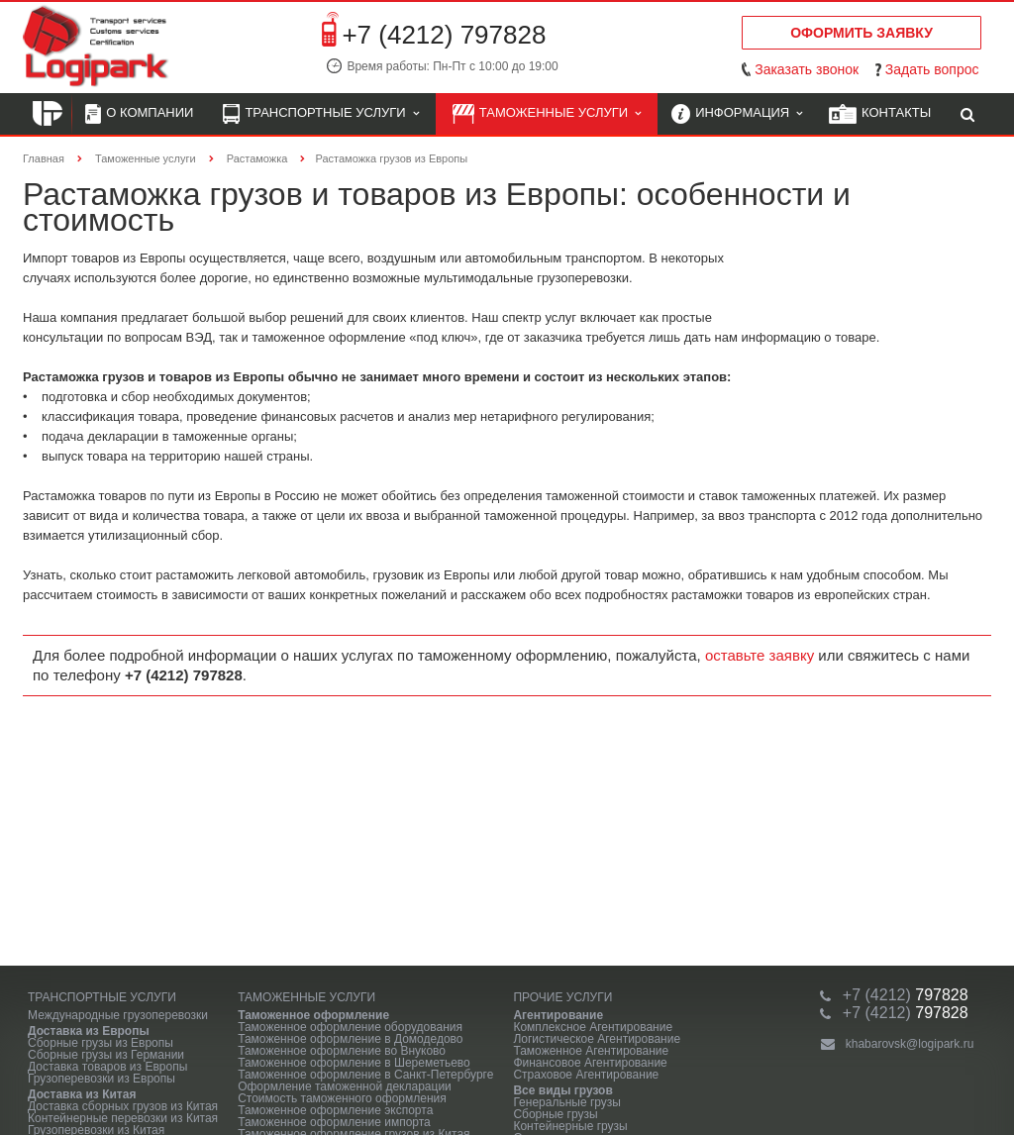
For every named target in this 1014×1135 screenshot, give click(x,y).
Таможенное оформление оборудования (350, 1027)
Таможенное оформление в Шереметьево (354, 1063)
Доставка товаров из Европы (107, 1067)
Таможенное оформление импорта (334, 1122)
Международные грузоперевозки (118, 1015)
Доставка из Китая (82, 1094)
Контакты (880, 114)
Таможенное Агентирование (590, 1051)
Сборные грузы (555, 1114)
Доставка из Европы (89, 1031)
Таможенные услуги (547, 114)
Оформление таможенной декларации (345, 1086)
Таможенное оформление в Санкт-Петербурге (365, 1075)
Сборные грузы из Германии (106, 1055)
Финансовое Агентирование (589, 1063)
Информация (736, 114)
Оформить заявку (861, 33)
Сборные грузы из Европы (100, 1043)
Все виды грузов (562, 1090)
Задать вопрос (932, 69)
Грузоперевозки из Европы (101, 1078)
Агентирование (558, 1015)
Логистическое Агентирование (596, 1039)
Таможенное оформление (313, 1015)
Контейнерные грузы (570, 1126)
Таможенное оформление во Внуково (342, 1051)
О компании (139, 114)
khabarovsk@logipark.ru (910, 1044)
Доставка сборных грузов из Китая (123, 1106)
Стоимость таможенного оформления (342, 1098)
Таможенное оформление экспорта (335, 1110)
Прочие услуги (562, 997)
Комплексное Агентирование (592, 1027)
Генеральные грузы (567, 1102)
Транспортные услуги (320, 114)
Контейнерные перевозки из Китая (123, 1118)
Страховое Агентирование (586, 1075)
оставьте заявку (759, 655)
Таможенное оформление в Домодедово (350, 1039)
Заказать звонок (807, 69)
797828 (905, 994)
